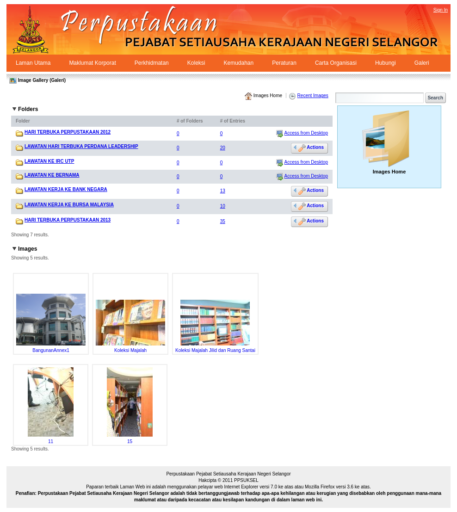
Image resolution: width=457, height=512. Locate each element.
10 (222, 206)
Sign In (440, 9)
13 (222, 190)
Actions (311, 147)
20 (222, 147)
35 (222, 221)
